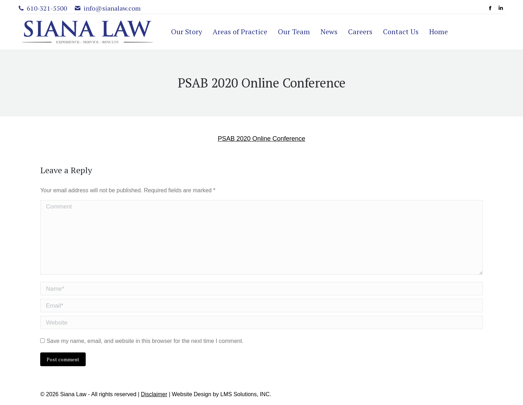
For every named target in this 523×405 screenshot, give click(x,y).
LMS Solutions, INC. (245, 394)
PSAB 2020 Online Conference (261, 138)
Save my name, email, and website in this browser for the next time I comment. (145, 341)
